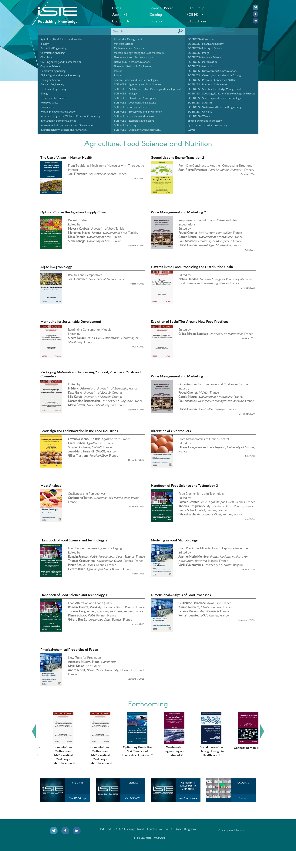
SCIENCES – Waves (199, 116)
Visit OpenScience (188, 798)
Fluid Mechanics (49, 102)
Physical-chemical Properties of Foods (69, 649)
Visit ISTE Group (77, 798)
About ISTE (121, 14)
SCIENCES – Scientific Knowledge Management (214, 89)
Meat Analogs (50, 485)
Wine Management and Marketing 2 (178, 212)
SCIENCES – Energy (125, 125)
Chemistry (46, 57)
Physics (118, 71)
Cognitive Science (50, 66)
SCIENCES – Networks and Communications (212, 71)
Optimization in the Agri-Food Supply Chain (73, 212)
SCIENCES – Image (198, 52)
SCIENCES (195, 14)
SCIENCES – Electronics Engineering (134, 120)
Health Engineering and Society (58, 111)
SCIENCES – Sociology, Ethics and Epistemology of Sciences (221, 93)
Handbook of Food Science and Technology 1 (73, 595)
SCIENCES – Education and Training (134, 116)
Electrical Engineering (52, 84)
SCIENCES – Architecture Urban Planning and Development (147, 89)
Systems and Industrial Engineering (207, 125)
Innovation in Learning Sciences (58, 120)
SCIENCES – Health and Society (206, 43)
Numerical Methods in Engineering (133, 66)
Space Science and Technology (205, 120)
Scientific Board (161, 8)
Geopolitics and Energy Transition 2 (177, 157)
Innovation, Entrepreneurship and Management (67, 125)
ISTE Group (195, 8)
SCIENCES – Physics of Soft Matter (207, 84)
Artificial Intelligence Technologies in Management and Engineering (56, 753)
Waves (191, 129)
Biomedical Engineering (53, 48)
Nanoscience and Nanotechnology (133, 57)
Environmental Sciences (53, 98)
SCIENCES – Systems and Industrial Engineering (214, 107)
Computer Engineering (53, 71)
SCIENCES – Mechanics (201, 66)
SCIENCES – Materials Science (204, 57)
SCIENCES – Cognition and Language (135, 102)
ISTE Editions (197, 21)
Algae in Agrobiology (56, 267)
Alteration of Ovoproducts (171, 431)
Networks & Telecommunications (132, 62)
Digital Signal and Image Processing (60, 75)
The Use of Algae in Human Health (66, 157)
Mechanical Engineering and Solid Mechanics (139, 52)
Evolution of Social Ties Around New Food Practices (189, 321)
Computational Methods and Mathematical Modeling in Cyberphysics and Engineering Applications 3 (130, 759)
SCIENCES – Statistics (200, 102)
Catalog (156, 14)
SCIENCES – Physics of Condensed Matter (211, 80)
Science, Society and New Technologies (136, 80)
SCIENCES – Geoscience (201, 39)
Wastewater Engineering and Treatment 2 (204, 751)
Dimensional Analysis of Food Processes (181, 595)
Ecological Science (50, 80)
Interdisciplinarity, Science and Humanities (64, 129)
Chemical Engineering (52, 52)
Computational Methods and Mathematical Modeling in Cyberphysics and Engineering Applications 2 (93, 759)
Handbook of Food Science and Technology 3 (184, 485)
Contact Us (121, 21)
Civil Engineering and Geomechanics (60, 62)
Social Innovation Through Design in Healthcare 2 (241, 751)
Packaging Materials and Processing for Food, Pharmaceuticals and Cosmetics (90, 374)
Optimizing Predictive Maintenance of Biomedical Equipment (167, 751)
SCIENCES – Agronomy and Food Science (137, 84)
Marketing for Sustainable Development (70, 321)
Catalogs (243, 798)
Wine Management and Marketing (177, 376)
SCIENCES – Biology (125, 93)
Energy (44, 93)
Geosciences (47, 107)
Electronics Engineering (53, 89)
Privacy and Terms (231, 830)
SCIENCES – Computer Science (131, 107)
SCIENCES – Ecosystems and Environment (138, 111)
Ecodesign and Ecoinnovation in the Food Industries (79, 431)
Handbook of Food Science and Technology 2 (73, 540)
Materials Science (123, 43)
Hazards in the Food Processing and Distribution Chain (192, 267)
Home (116, 8)
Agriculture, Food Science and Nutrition (61, 39)
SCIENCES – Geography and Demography (137, 129)
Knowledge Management (128, 39)
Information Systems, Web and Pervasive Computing (70, 116)
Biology (44, 43)
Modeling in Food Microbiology (174, 540)
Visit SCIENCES (132, 798)
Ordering (156, 21)
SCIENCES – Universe (200, 111)
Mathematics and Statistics (129, 48)
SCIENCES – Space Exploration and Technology (214, 98)
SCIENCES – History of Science (205, 48)
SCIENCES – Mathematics (202, 62)
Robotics (119, 75)
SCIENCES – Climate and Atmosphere (135, 98)
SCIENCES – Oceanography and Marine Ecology (214, 75)
